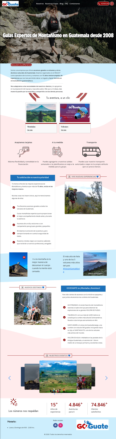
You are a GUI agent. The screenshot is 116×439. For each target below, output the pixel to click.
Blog (61, 3)
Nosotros (40, 3)
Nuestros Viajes (51, 3)
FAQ (66, 3)
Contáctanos (75, 3)
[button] (9, 378)
